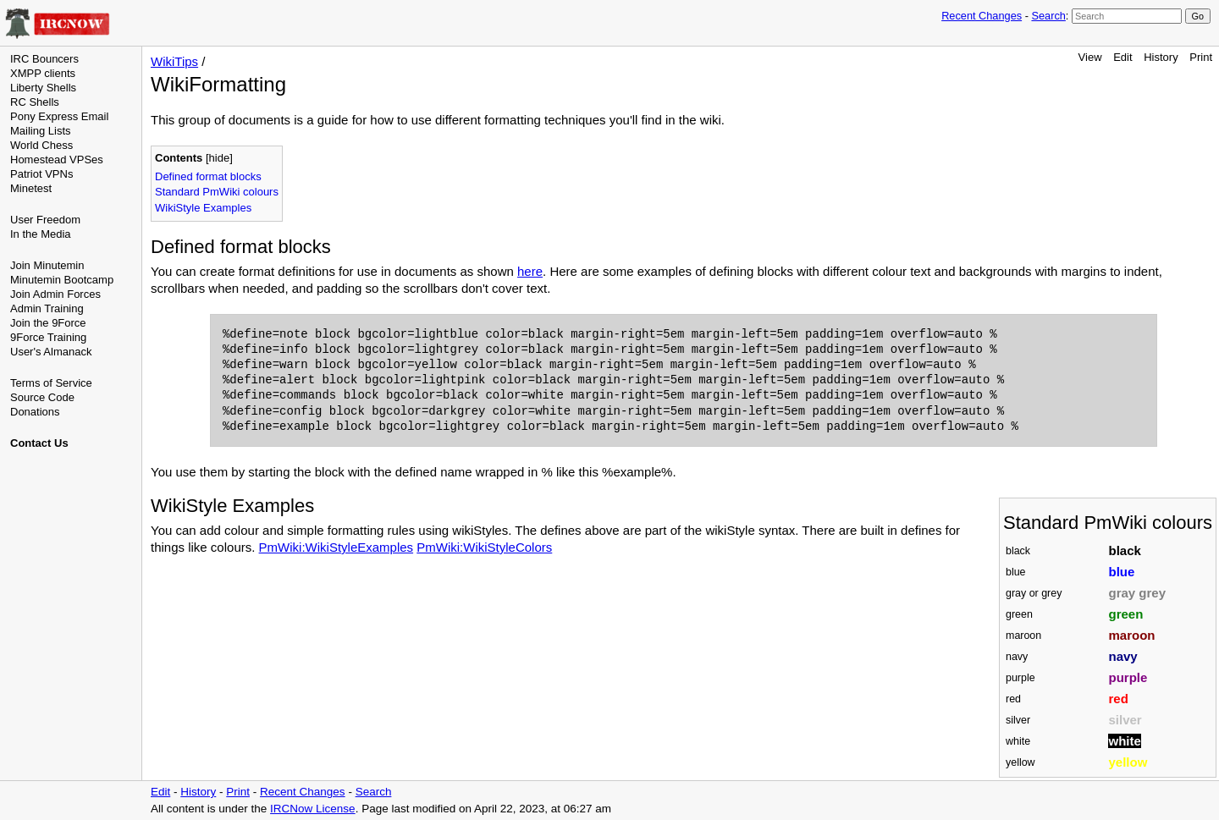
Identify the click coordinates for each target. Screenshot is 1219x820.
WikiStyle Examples (203, 207)
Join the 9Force (48, 322)
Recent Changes (981, 15)
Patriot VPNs (41, 174)
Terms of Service (51, 383)
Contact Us (39, 443)
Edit (1122, 57)
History (1161, 57)
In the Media (40, 234)
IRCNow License (313, 808)
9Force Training (48, 337)
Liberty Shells (43, 87)
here (530, 271)
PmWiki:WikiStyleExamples (336, 547)
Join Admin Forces (55, 294)
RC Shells (34, 102)
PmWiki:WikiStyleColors (484, 547)
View (1090, 57)
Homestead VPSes (56, 159)
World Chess (41, 145)
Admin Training (47, 308)
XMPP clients (42, 73)
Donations (35, 411)
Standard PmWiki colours (217, 191)
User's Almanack (50, 351)
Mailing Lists (40, 130)
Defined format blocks (208, 176)
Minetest (31, 188)
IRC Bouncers (44, 58)
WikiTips (174, 61)
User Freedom (45, 219)
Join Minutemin (47, 265)
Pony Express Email (59, 116)
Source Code (42, 397)
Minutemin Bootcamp (61, 279)
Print (1200, 57)
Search (1048, 15)
